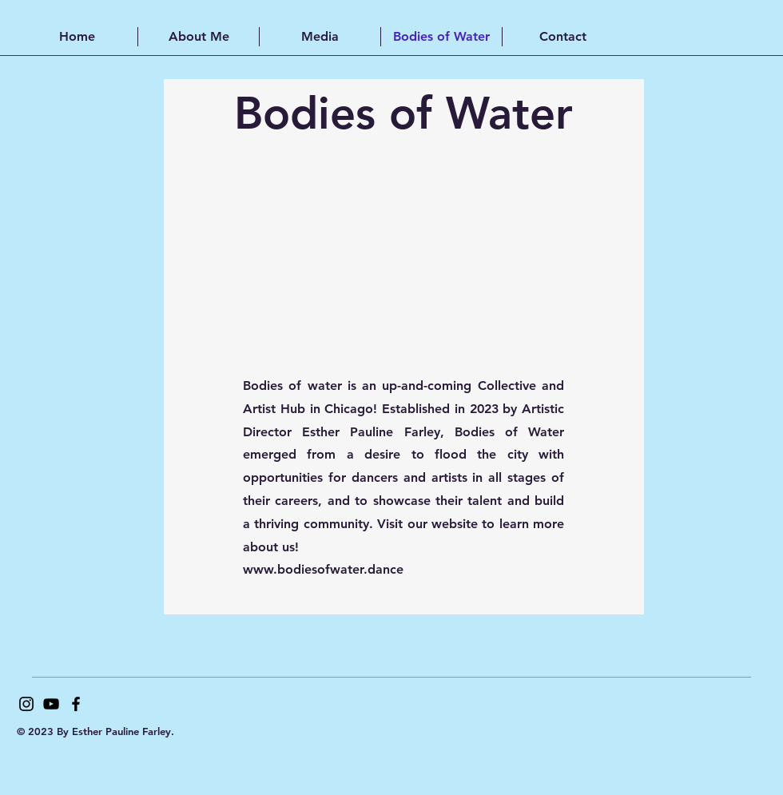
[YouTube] (51, 704)
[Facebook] (75, 704)
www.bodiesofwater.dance (323, 569)
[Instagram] (26, 704)
